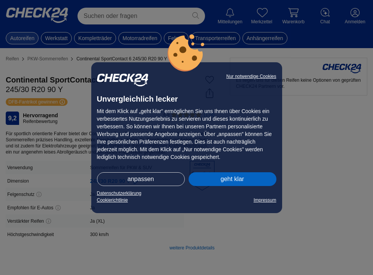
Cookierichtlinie (112, 200)
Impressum (265, 200)
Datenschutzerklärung (119, 193)
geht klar (232, 179)
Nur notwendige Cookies (251, 76)
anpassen (141, 179)
